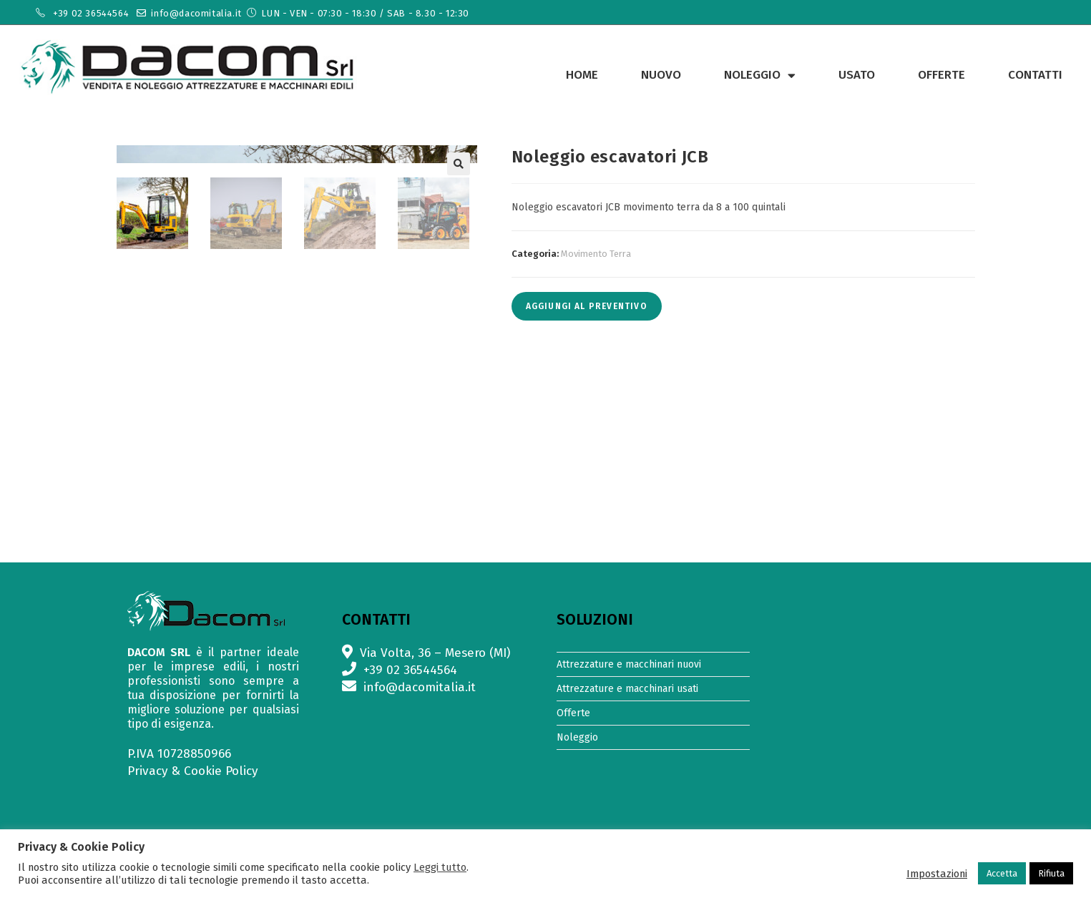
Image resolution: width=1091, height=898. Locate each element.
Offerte (941, 74)
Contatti (1035, 74)
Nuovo (661, 74)
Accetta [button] (1002, 873)
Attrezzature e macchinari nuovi (629, 664)
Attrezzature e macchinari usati (627, 689)
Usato (856, 74)
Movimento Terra (596, 253)
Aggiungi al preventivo (586, 306)
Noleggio (760, 75)
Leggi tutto (440, 867)
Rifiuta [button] (1051, 873)
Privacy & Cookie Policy (192, 771)
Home (582, 74)
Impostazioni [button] (936, 873)
